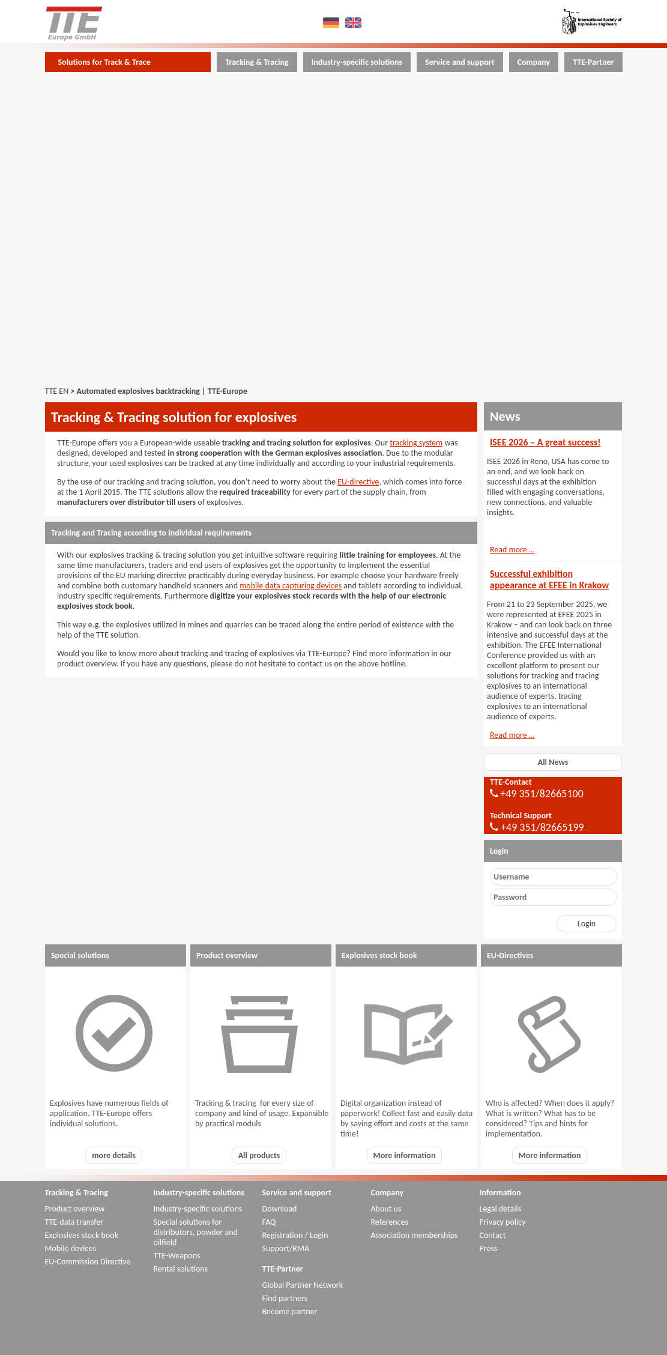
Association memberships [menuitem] (414, 1235)
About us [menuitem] (386, 1209)
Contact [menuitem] (493, 1235)
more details (114, 1155)
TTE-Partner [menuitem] (593, 62)
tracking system (416, 443)
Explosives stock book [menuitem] (82, 1235)
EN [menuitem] (354, 22)
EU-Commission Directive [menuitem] (88, 1262)
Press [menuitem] (489, 1248)
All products (259, 1155)
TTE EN (57, 391)
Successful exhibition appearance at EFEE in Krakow (549, 579)
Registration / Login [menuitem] (295, 1235)
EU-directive (358, 482)
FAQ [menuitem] (269, 1222)
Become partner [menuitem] (290, 1311)
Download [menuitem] (279, 1209)
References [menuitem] (389, 1222)
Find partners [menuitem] (285, 1298)
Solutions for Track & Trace (104, 62)
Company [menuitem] (534, 62)
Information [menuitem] (500, 1193)
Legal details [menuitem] (501, 1209)
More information (404, 1155)
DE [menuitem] (332, 22)
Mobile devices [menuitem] (70, 1248)
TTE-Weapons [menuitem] (177, 1256)
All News (553, 762)
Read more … (512, 550)
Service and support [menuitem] (459, 62)
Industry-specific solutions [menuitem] (357, 62)
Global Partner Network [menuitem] (302, 1285)
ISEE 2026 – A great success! (545, 442)
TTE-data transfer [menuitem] (74, 1222)
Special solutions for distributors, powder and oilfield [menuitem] (196, 1232)
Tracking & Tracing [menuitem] (256, 62)
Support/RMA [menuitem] (286, 1248)
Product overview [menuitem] (75, 1209)
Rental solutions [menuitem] (181, 1269)
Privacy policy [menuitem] (503, 1222)
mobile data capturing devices (291, 586)
